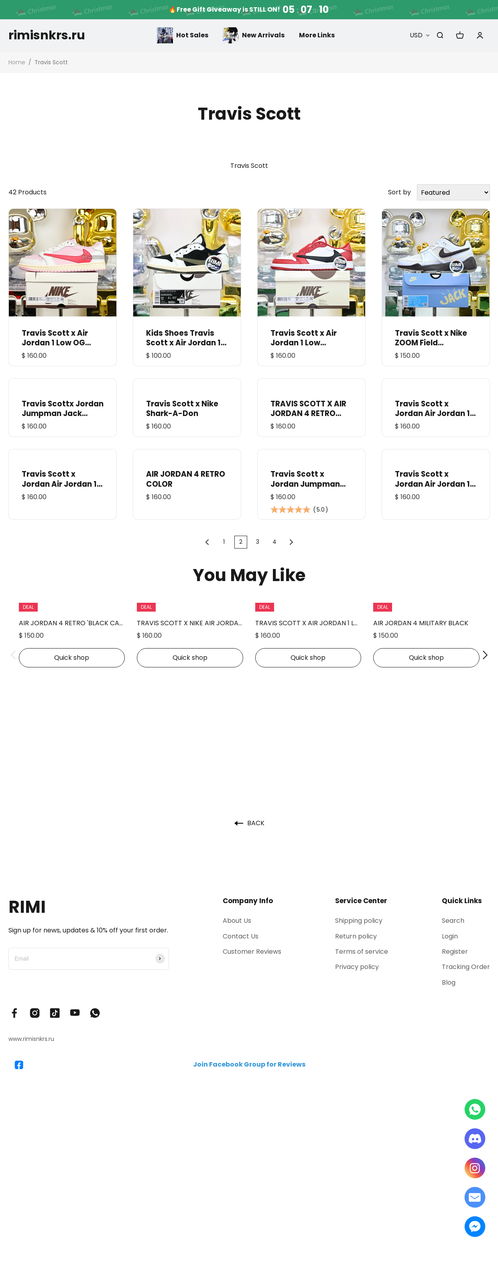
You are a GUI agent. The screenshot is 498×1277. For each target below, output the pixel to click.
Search (453, 920)
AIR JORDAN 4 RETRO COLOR (185, 479)
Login (450, 936)
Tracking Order (466, 966)
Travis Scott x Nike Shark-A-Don (182, 408)
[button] (13, 655)
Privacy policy (357, 966)
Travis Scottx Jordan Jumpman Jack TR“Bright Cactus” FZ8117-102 (63, 408)
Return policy (356, 936)
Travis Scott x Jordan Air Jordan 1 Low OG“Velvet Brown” (432, 408)
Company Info (248, 901)
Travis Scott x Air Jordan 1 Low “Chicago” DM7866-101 (309, 338)
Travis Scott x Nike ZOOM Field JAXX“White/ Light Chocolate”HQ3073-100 (434, 338)
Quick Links (462, 901)
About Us (237, 920)
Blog (448, 982)
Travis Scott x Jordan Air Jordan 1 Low (59, 479)
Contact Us (240, 936)
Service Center (361, 901)
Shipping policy (358, 920)
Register (455, 951)
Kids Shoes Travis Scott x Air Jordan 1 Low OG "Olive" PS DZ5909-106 (183, 338)
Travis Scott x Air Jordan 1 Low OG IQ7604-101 (55, 338)
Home (16, 62)
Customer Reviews (252, 951)
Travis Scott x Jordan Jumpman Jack (305, 479)
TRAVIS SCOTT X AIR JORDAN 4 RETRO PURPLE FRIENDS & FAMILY (308, 408)
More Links (317, 35)
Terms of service (361, 951)
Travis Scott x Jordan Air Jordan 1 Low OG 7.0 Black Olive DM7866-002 (432, 479)
